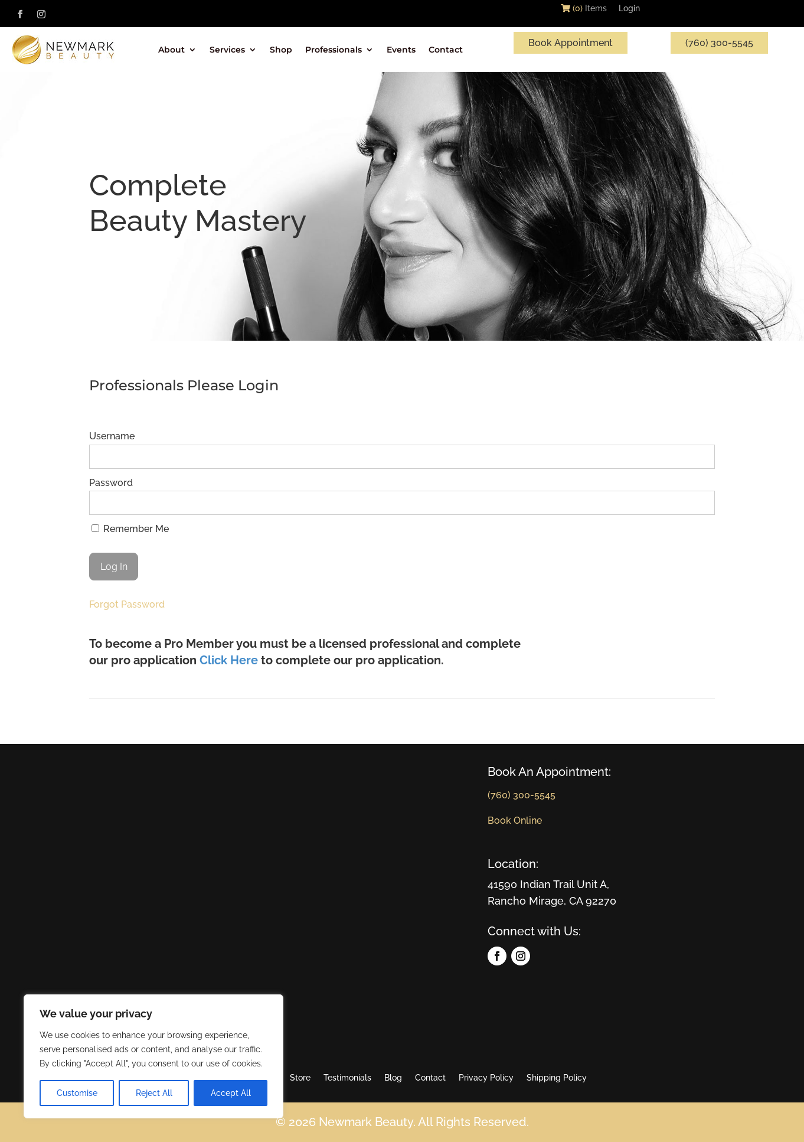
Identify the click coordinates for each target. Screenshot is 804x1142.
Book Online (515, 820)
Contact (446, 49)
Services (227, 49)
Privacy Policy (486, 1078)
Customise (77, 1093)
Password (111, 482)
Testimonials (347, 1078)
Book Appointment (570, 42)
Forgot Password (127, 604)
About (171, 49)
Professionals (333, 49)
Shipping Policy (557, 1078)
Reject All (154, 1093)
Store (300, 1078)
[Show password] (698, 503)
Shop (281, 49)
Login (629, 10)
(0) (572, 8)
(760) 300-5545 (719, 42)
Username (112, 436)
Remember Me (130, 528)
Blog (393, 1078)
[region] (153, 1056)
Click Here (229, 660)
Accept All (231, 1093)
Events (401, 49)
